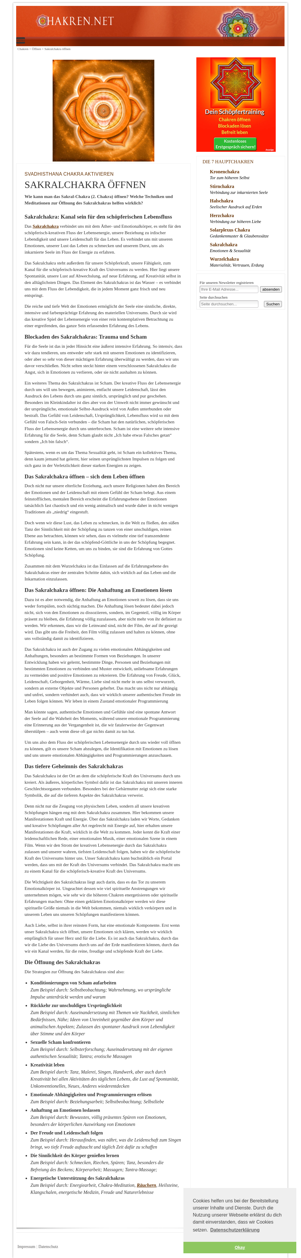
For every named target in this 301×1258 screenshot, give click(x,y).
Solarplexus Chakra (230, 229)
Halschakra (221, 200)
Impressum (26, 1246)
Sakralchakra (46, 226)
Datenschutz (48, 1246)
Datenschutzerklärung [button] (235, 1229)
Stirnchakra (222, 186)
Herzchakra (222, 215)
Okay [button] (240, 1247)
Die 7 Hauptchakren (228, 161)
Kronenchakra (224, 171)
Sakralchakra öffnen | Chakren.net (135, 22)
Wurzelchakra (224, 259)
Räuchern (146, 1185)
